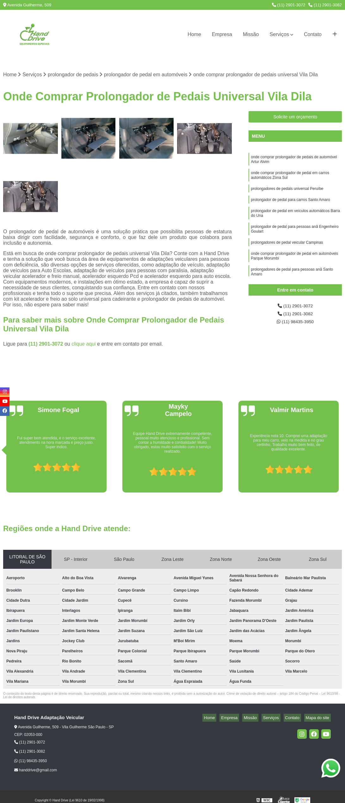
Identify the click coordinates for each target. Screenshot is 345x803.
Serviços (279, 34)
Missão (251, 34)
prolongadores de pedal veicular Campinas (287, 253)
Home (194, 34)
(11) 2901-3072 (288, 5)
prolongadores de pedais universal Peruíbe (287, 194)
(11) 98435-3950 (295, 325)
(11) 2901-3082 (325, 5)
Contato (313, 34)
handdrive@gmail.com (35, 771)
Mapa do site (318, 718)
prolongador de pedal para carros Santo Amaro (290, 206)
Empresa (222, 34)
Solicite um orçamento (295, 117)
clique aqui (83, 344)
